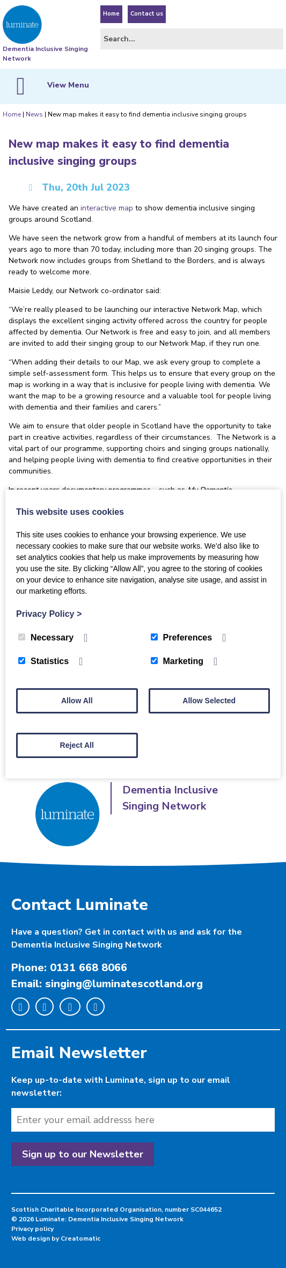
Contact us (146, 14)
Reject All (77, 745)
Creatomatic (80, 1238)
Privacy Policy (49, 613)
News (34, 114)
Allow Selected (209, 700)
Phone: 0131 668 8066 (69, 967)
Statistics (43, 661)
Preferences (181, 637)
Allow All (77, 700)
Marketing (177, 661)
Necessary (46, 637)
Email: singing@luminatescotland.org (107, 983)
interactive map (106, 208)
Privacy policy (32, 1229)
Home (111, 14)
